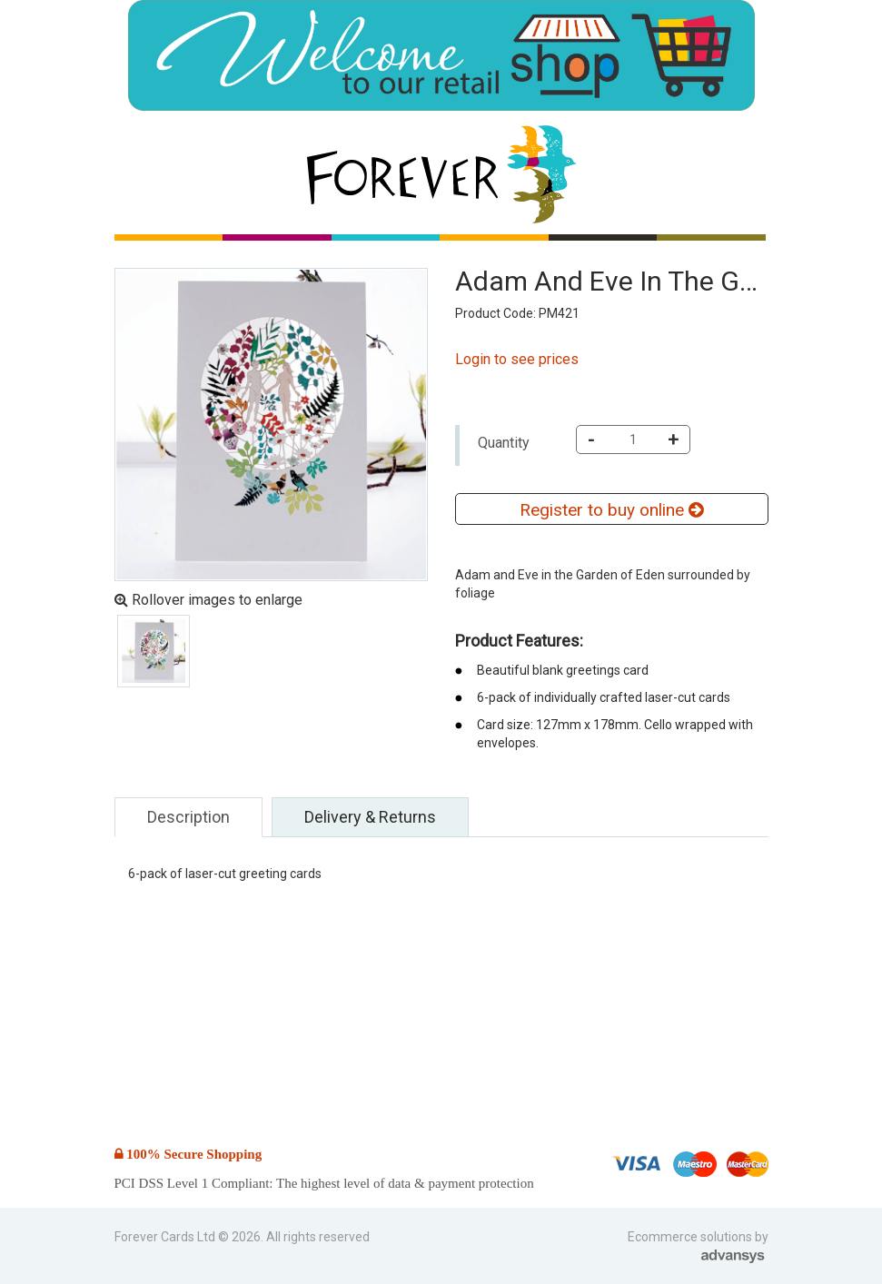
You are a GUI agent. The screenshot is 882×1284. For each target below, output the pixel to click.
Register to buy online (611, 509)
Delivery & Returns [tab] (370, 816)
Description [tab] (188, 816)
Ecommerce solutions (691, 1237)
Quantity (504, 442)
